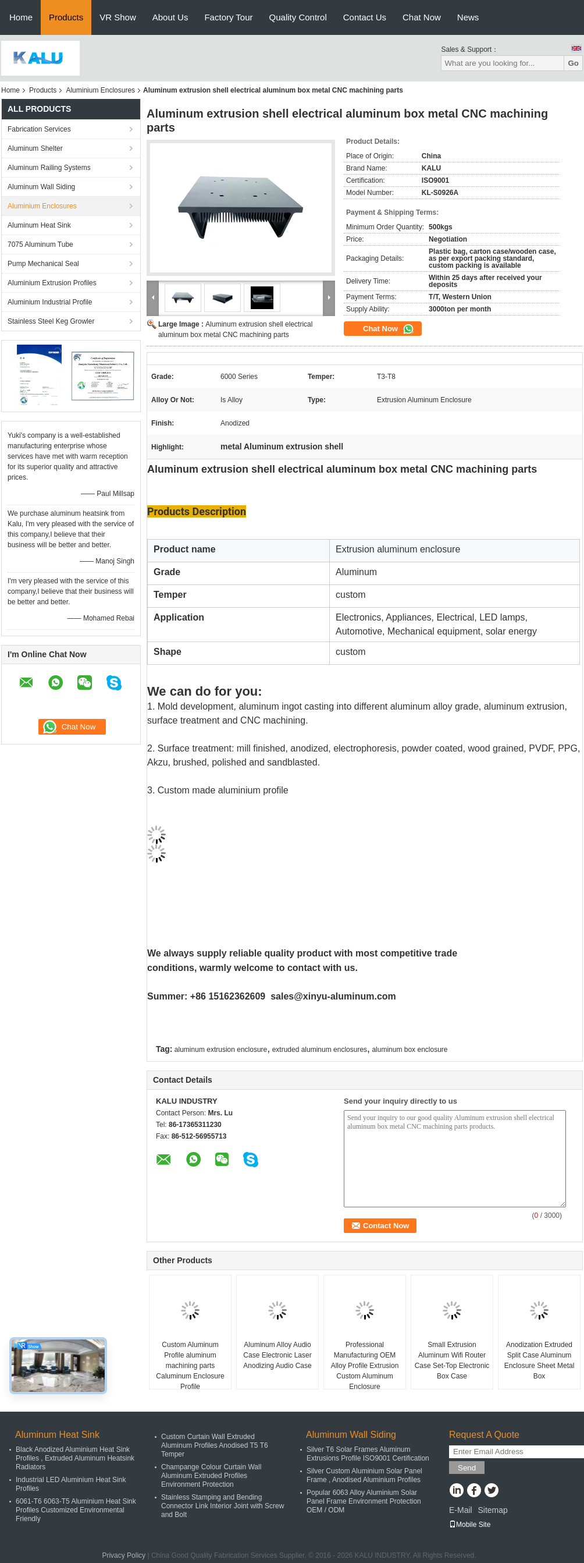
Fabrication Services (39, 129)
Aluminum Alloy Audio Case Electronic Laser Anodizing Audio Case (277, 1355)
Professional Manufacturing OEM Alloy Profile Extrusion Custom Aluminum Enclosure (365, 1366)
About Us (170, 17)
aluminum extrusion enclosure (221, 1049)
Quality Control (298, 17)
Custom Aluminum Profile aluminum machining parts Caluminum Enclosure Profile (190, 1366)
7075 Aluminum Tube (40, 244)
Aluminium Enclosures (100, 90)
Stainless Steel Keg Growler (51, 321)
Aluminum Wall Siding (41, 187)
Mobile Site (469, 1525)
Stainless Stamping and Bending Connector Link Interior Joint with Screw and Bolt (222, 1506)
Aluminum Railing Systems (49, 168)
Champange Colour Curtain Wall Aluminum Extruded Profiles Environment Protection (211, 1475)
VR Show (117, 17)
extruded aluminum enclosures (319, 1049)
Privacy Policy (123, 1555)
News (468, 17)
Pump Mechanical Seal (43, 264)
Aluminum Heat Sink (39, 225)
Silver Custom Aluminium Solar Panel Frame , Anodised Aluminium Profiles (364, 1475)
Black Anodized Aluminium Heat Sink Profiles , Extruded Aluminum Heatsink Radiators (75, 1458)
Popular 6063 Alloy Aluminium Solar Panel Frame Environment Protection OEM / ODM (364, 1501)
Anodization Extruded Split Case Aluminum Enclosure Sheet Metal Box (539, 1360)
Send (467, 1467)
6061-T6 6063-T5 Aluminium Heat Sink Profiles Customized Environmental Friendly (76, 1510)
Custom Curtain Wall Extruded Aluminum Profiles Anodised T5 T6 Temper (214, 1445)
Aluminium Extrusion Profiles (52, 283)
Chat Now (422, 17)
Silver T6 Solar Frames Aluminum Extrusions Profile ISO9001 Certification (368, 1453)
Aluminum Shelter (35, 148)
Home (21, 17)
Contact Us (364, 17)
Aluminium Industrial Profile (50, 302)
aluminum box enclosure (409, 1049)
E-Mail (460, 1510)
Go (573, 63)
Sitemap (492, 1510)
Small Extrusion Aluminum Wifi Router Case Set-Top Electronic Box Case (452, 1360)
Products (66, 17)
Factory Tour (228, 17)
